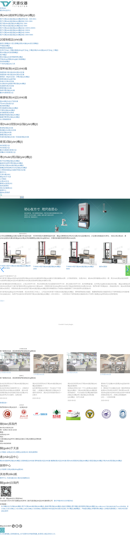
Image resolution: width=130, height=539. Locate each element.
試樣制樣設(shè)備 (27, 461)
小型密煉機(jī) (37, 508)
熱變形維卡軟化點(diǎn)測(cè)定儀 (12, 72)
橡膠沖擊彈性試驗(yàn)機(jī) (10, 117)
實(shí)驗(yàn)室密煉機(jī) (9, 52)
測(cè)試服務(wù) (6, 188)
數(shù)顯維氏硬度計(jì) (8, 150)
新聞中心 (3, 190)
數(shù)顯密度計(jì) (6, 92)
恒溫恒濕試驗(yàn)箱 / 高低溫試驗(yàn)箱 (14, 137)
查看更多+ (3, 403)
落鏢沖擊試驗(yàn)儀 (7, 90)
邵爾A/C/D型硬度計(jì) (8, 152)
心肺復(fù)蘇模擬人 (110, 508)
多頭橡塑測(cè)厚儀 (7, 112)
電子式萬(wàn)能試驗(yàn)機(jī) (33, 506)
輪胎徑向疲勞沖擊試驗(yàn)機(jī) (11, 163)
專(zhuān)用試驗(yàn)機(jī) (112, 461)
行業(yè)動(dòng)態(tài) (15, 469)
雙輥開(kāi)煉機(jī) (6, 48)
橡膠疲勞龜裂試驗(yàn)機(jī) (10, 115)
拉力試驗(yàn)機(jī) (14, 506)
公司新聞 (3, 469)
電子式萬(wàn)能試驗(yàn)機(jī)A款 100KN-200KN (17, 28)
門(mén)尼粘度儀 (121, 506)
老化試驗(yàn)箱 (6, 132)
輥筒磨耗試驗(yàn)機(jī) (87, 506)
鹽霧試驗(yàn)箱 (6, 135)
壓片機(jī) (75, 506)
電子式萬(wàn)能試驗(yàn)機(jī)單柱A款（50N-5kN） (18, 19)
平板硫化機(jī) (5, 46)
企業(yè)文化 (4, 181)
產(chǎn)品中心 (5, 10)
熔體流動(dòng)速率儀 (8, 79)
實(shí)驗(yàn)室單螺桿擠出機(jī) (11, 57)
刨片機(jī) (3, 55)
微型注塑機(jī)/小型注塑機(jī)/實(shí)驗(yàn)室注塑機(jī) (19, 43)
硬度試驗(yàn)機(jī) (96, 461)
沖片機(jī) (70, 508)
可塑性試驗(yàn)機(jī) (7, 110)
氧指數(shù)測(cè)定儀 (8, 130)
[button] (2, 269)
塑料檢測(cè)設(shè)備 (42, 461)
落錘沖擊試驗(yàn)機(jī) (53, 506)
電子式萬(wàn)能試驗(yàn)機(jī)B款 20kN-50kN (16, 35)
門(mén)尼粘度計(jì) (7, 103)
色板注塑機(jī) (66, 506)
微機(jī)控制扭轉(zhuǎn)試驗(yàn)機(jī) (13, 168)
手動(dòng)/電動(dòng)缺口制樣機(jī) (13, 59)
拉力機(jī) (4, 506)
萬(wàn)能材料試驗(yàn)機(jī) (10, 461)
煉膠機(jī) (77, 508)
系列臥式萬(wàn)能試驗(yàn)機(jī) (12, 165)
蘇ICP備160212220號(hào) (63, 501)
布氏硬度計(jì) (5, 148)
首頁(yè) (3, 8)
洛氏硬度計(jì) (5, 145)
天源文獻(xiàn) (5, 174)
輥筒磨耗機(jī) (5, 106)
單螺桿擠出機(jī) (97, 508)
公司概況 (3, 179)
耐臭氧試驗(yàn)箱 (6, 128)
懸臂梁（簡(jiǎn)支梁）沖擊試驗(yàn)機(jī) (15, 77)
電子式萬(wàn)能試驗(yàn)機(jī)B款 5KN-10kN (16, 21)
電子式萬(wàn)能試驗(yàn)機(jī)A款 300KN (15, 30)
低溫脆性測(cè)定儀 (7, 86)
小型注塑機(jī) (19, 508)
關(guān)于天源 (5, 177)
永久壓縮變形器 (5, 119)
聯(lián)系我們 (5, 192)
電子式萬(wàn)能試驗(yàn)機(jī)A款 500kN (15, 32)
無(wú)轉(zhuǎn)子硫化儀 (9, 101)
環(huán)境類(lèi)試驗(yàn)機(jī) (78, 461)
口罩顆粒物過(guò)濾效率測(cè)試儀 (12, 170)
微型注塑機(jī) (28, 508)
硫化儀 (113, 506)
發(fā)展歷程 (4, 186)
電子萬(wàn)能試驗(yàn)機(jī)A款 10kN (13, 23)
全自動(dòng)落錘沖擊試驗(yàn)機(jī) (13, 83)
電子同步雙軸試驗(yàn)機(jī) (10, 161)
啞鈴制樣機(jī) (5, 61)
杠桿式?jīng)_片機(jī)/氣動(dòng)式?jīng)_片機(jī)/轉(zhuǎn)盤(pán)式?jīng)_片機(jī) (29, 50)
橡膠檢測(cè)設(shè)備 (58, 461)
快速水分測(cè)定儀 (7, 81)
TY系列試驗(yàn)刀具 (7, 64)
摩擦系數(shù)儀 (6, 88)
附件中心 (3, 172)
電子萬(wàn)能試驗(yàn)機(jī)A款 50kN (13, 26)
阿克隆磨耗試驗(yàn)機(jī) (9, 108)
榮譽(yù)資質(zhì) (6, 183)
